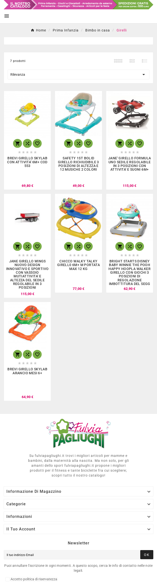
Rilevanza (78, 74)
